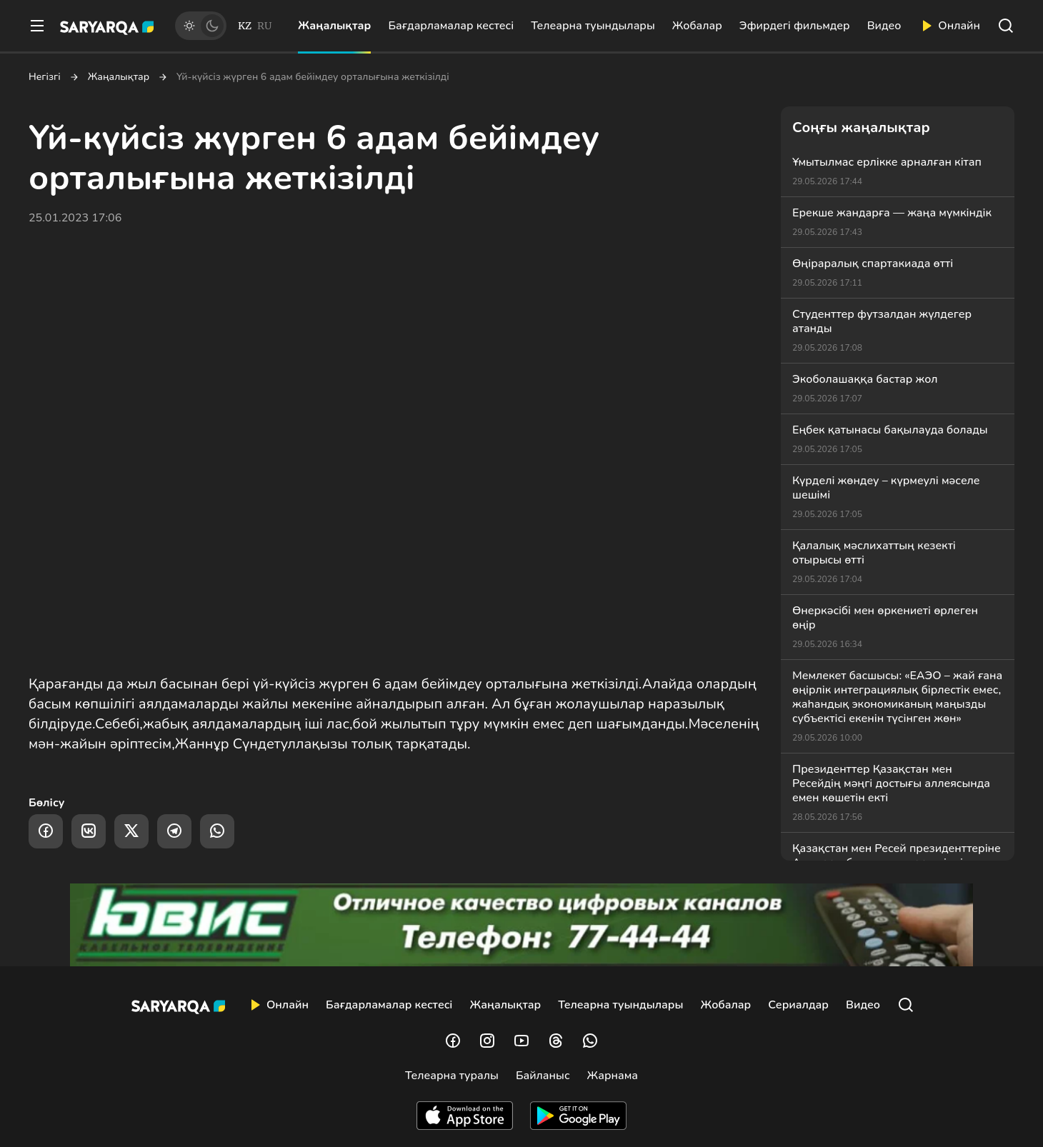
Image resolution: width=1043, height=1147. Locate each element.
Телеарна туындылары (593, 26)
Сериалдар (798, 1005)
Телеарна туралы (452, 1075)
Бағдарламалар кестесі (451, 26)
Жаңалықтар (334, 26)
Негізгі (45, 77)
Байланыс (543, 1075)
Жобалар (697, 26)
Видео (884, 26)
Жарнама (612, 1075)
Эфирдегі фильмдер (794, 26)
